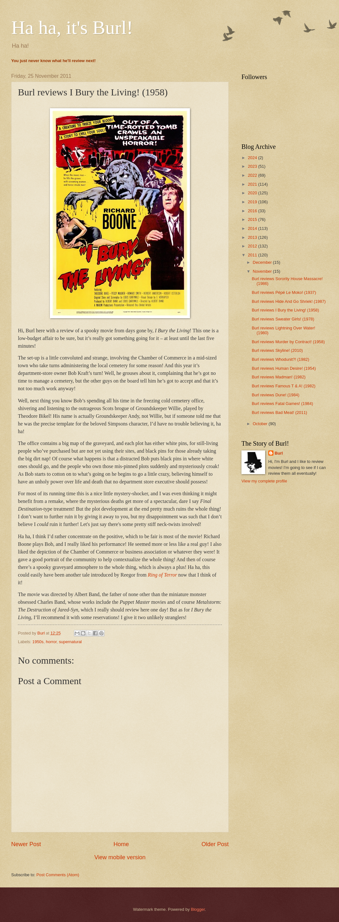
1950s (37, 641)
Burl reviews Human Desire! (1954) (284, 368)
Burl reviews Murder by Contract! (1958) (288, 341)
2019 (253, 201)
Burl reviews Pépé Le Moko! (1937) (284, 292)
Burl (279, 453)
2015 (253, 219)
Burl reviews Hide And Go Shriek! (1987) (289, 301)
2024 (253, 157)
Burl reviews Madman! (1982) (278, 377)
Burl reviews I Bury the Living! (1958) (285, 310)
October (260, 423)
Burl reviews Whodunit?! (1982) (280, 359)
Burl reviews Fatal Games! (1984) (282, 403)
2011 (253, 255)
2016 (253, 210)
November (263, 271)
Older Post (215, 844)
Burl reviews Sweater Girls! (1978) (283, 319)
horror (51, 641)
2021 (253, 184)
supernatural (70, 641)
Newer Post (26, 844)
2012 (253, 246)
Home (121, 844)
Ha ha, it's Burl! (72, 27)
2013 (253, 237)
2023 (253, 166)
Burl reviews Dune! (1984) (275, 394)
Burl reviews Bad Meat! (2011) (279, 412)
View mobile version (120, 857)
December (263, 262)
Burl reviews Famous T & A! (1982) (283, 386)
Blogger (198, 909)
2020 (253, 192)
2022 (253, 175)
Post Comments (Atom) (57, 874)
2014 (253, 228)
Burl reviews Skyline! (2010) (277, 350)
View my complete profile (264, 481)
